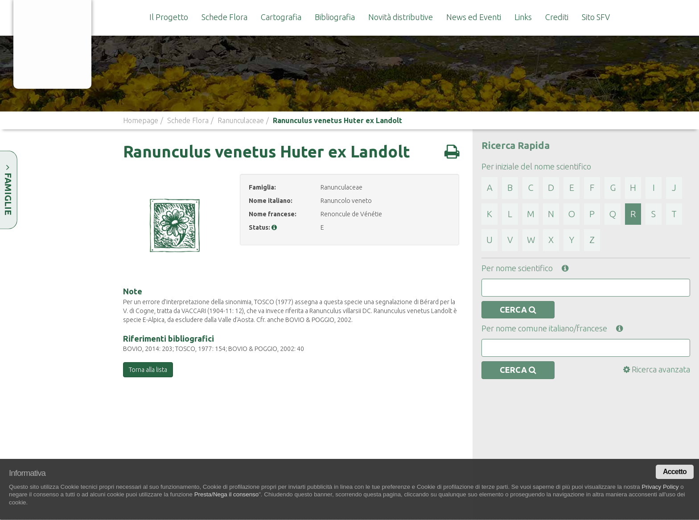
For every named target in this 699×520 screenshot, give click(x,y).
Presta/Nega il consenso (226, 494)
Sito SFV (596, 16)
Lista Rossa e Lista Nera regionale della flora (539, 454)
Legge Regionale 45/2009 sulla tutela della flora (539, 423)
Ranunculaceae (241, 120)
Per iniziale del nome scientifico (536, 166)
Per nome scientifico (524, 268)
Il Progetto (168, 16)
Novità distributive (400, 16)
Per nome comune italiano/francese (552, 328)
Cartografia (281, 16)
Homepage (140, 120)
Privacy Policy (659, 486)
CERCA (518, 309)
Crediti (556, 16)
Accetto (675, 471)
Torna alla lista (148, 369)
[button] (274, 227)
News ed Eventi (473, 16)
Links (523, 16)
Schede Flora (224, 16)
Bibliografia (335, 16)
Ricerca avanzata (656, 369)
